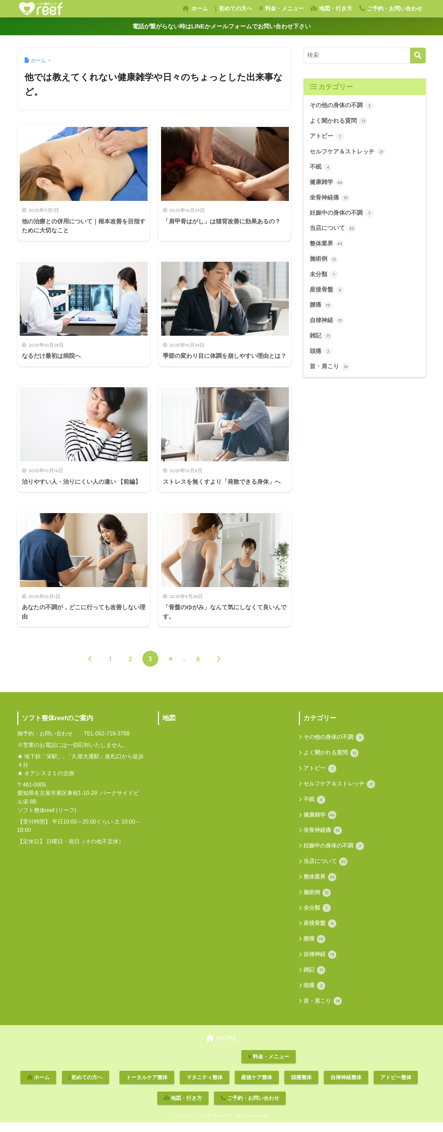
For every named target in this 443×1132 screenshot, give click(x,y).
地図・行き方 (331, 8)
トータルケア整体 (147, 1086)
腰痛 (321, 307)
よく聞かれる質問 (339, 121)
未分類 (324, 276)
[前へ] (90, 666)
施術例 (324, 260)
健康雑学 (327, 183)
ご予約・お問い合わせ (390, 8)
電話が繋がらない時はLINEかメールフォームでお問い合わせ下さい (221, 26)
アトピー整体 (395, 1086)
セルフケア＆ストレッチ (348, 152)
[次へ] (218, 666)
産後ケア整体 (256, 1086)
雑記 (321, 337)
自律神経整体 (346, 1086)
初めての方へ (233, 8)
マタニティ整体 (204, 1086)
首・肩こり (330, 368)
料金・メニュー (281, 8)
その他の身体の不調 (342, 106)
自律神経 (327, 322)
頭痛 (321, 353)
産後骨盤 (327, 291)
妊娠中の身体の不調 (342, 214)
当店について (333, 229)
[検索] (418, 55)
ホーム (195, 8)
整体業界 (327, 245)
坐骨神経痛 (330, 198)
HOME (221, 1047)
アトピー (327, 136)
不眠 (321, 168)
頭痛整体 (301, 1086)
